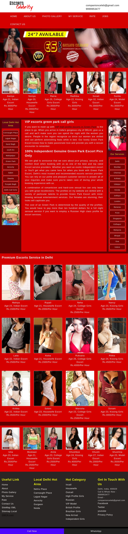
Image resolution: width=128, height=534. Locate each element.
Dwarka (10, 178)
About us (30, 16)
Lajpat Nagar (10, 138)
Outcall (69, 492)
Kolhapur (117, 224)
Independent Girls (75, 519)
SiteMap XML (9, 507)
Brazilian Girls (73, 511)
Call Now (32, 531)
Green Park (11, 161)
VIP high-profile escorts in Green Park (75, 127)
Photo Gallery (52, 16)
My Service (76, 16)
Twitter (101, 507)
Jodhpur (117, 196)
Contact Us (17, 24)
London (117, 201)
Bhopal (117, 236)
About (5, 488)
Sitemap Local (9, 511)
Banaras (117, 207)
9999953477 (93, 9)
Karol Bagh (10, 144)
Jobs (105, 16)
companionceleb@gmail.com (102, 5)
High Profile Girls (75, 496)
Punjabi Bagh (10, 184)
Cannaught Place (43, 493)
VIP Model (71, 504)
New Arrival (72, 515)
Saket (10, 173)
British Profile (73, 507)
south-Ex (10, 150)
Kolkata (117, 178)
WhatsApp (96, 531)
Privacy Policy (105, 515)
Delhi (117, 161)
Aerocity (10, 167)
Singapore (117, 218)
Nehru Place (40, 489)
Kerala (117, 190)
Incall (68, 484)
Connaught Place (10, 133)
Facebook (103, 503)
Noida (37, 508)
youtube (102, 511)
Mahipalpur (10, 156)
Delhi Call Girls (10, 190)
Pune (117, 213)
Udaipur (117, 184)
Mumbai (117, 167)
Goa (117, 241)
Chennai (117, 173)
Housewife (71, 488)
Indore (117, 247)
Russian (70, 500)
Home (13, 16)
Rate (92, 16)
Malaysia (117, 230)
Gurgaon (38, 504)
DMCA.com (8, 515)
